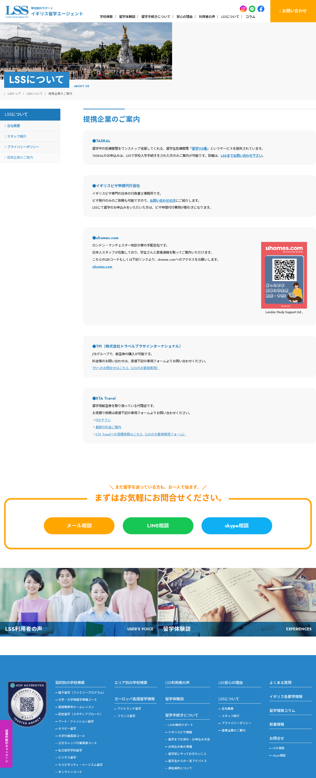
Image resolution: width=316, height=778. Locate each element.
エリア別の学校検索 (130, 666)
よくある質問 (280, 666)
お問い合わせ (293, 11)
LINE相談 (158, 509)
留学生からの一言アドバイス (187, 745)
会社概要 (13, 109)
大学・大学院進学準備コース (77, 683)
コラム (250, 16)
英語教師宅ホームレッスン (76, 691)
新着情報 (276, 708)
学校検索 (106, 16)
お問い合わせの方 (163, 184)
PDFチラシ (103, 403)
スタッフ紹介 (16, 120)
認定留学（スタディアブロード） (80, 698)
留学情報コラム (282, 694)
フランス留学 (126, 700)
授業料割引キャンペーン (6, 745)
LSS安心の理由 (230, 666)
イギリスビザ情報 (180, 716)
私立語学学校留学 (70, 734)
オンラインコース (70, 755)
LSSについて (230, 16)
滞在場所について (180, 752)
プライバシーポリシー (23, 130)
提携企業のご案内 (20, 141)
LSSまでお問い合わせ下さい (241, 139)
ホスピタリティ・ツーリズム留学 (80, 748)
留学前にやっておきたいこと (187, 737)
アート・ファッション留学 (76, 705)
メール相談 (79, 509)
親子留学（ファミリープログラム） (82, 676)
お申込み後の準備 (180, 730)
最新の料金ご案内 (108, 410)
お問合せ (276, 722)
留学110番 (199, 132)
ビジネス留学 (67, 741)
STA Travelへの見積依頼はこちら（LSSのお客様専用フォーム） (140, 417)
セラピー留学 (67, 712)
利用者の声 (207, 16)
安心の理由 (184, 16)
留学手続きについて (155, 16)
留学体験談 (127, 16)
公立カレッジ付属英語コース (77, 727)
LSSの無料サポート (180, 708)
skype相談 (237, 509)
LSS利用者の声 (177, 666)
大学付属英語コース (71, 719)
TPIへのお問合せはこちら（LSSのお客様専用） (125, 351)
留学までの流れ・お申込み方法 (189, 723)
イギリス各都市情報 (285, 680)
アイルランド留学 (129, 692)
